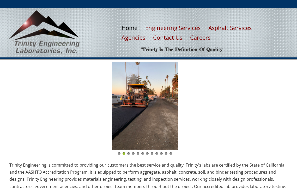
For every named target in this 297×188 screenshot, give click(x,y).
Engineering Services (173, 28)
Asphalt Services (230, 28)
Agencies (133, 37)
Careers (200, 37)
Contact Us (167, 37)
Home (129, 28)
